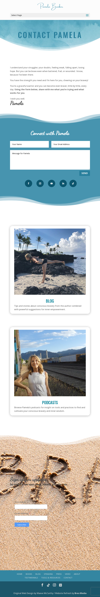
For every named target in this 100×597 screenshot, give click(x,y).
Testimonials (31, 577)
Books (29, 574)
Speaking (48, 574)
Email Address (23, 513)
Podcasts (50, 402)
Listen (50, 422)
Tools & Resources (50, 577)
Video (67, 574)
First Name (20, 502)
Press (59, 574)
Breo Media (80, 593)
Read (50, 320)
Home (19, 574)
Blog (50, 301)
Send (85, 173)
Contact (68, 577)
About (77, 574)
